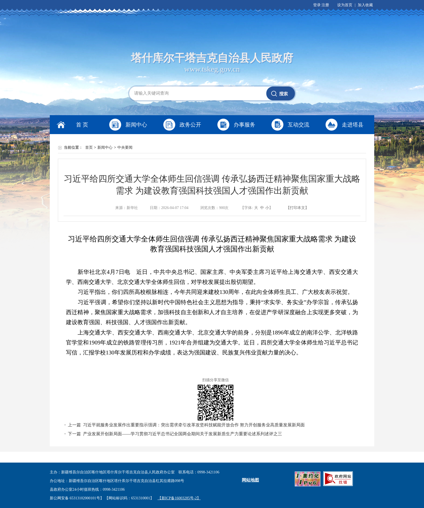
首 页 (82, 125)
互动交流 (298, 125)
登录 (317, 5)
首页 (89, 147)
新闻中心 (136, 125)
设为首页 (344, 5)
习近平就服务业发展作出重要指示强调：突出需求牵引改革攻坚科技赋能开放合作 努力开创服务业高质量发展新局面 (194, 425)
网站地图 (250, 480)
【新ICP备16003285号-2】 (179, 498)
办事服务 (244, 125)
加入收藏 (365, 5)
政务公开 (190, 125)
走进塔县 (352, 125)
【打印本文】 (297, 208)
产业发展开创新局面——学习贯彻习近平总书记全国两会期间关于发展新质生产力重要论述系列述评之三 (182, 433)
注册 (325, 5)
